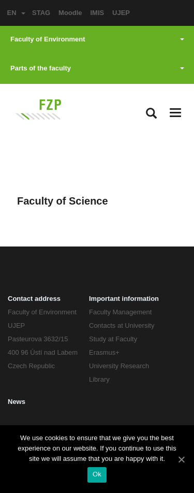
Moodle (70, 13)
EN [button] (16, 13)
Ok (97, 474)
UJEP (121, 13)
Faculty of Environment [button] (97, 39)
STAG (41, 13)
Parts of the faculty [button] (97, 68)
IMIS (97, 13)
